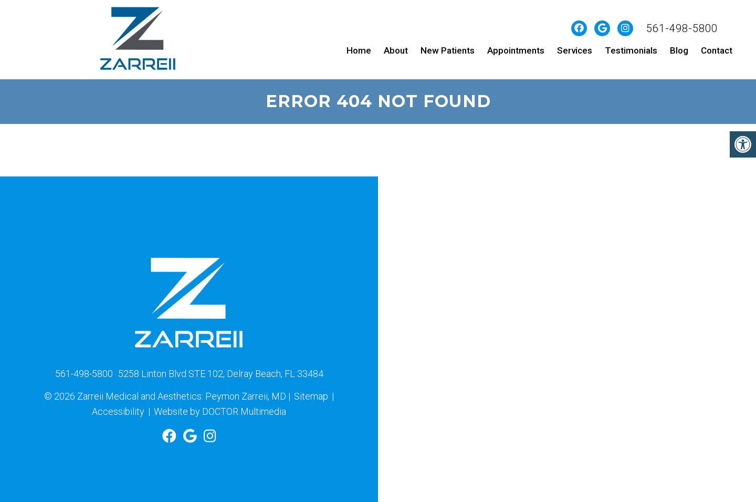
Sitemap (311, 396)
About (396, 50)
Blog (679, 50)
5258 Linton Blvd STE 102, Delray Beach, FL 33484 (220, 373)
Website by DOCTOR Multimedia (220, 411)
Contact (716, 50)
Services (574, 50)
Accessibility (118, 411)
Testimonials (631, 50)
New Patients (448, 50)
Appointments (515, 50)
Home (358, 50)
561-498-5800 (682, 28)
